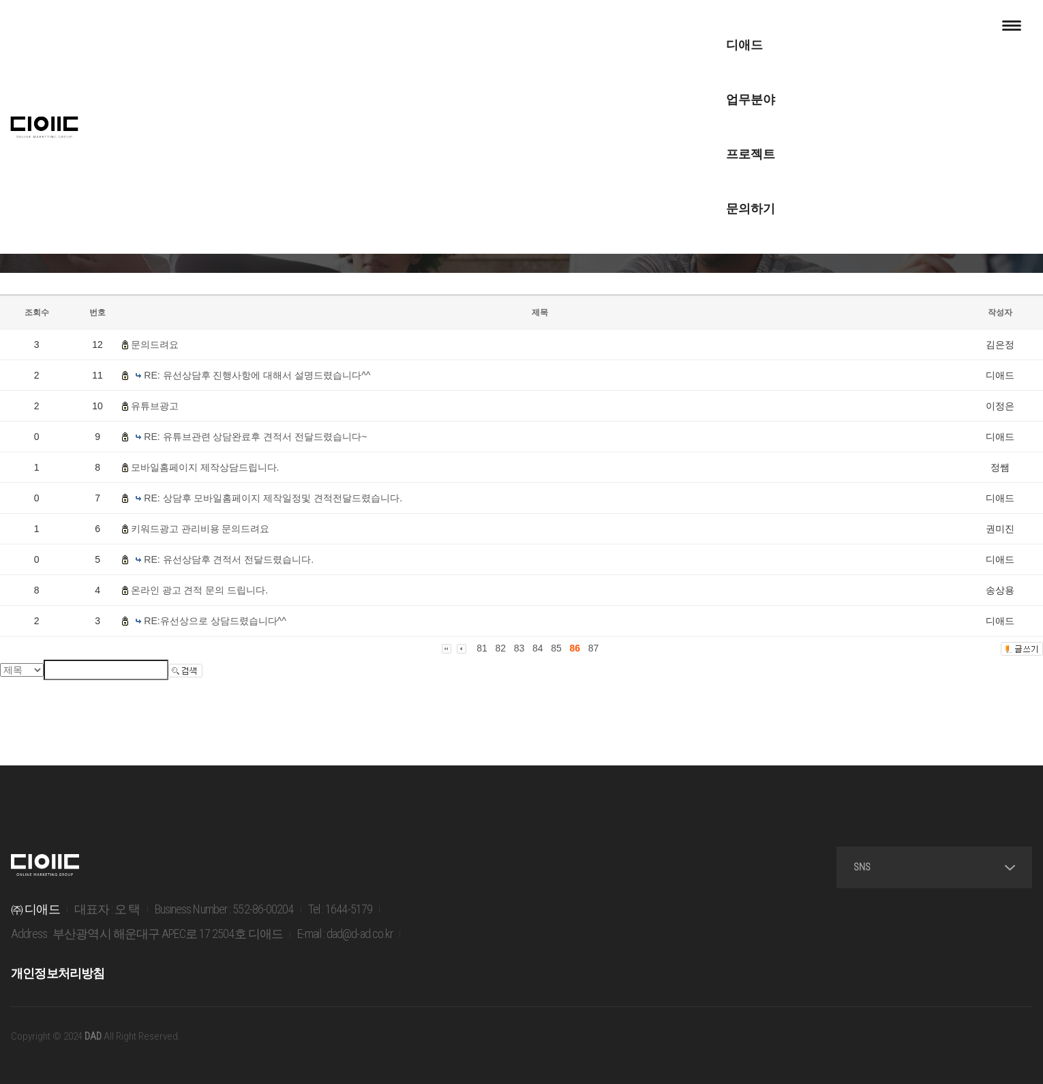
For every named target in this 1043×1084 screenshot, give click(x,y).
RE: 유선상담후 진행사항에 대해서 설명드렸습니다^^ (257, 375)
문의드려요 (155, 344)
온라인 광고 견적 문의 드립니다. (199, 590)
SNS (959, 871)
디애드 (390, 27)
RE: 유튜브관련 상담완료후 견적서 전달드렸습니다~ (255, 436)
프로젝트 (563, 27)
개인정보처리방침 (57, 976)
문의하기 (653, 27)
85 (556, 648)
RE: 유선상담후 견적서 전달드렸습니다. (229, 559)
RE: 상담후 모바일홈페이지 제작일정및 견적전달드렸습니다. (273, 498)
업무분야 (473, 27)
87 (593, 648)
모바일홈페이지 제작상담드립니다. (205, 467)
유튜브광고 (155, 405)
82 (500, 648)
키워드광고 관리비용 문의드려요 (200, 528)
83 (519, 648)
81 (482, 648)
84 (537, 648)
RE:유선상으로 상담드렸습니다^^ (215, 620)
